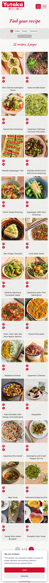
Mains (24, 31)
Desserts (34, 31)
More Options (24, 36)
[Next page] (31, 549)
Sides (17, 31)
